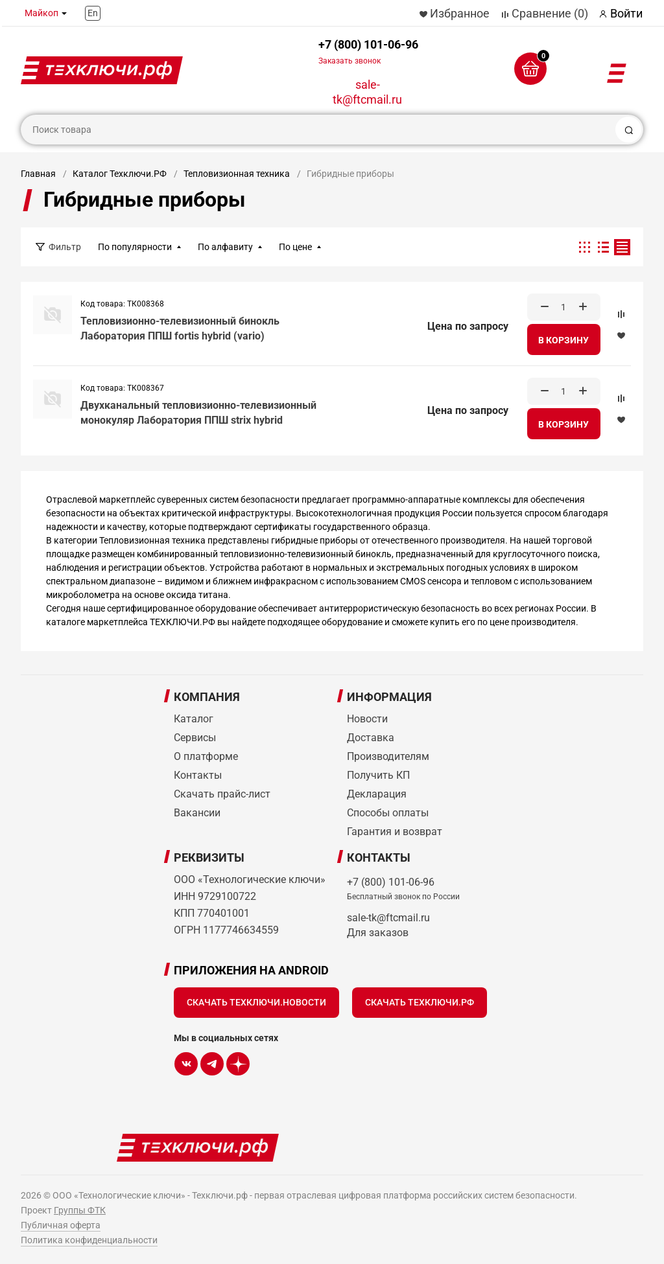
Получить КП (378, 775)
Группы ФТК (80, 1210)
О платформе (206, 756)
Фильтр (65, 247)
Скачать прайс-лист (222, 794)
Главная (38, 173)
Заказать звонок (349, 60)
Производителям (388, 756)
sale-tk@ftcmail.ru (367, 92)
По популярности (135, 247)
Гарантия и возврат (394, 831)
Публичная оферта (61, 1225)
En (93, 13)
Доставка (370, 737)
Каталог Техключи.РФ (120, 173)
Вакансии (197, 813)
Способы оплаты (388, 813)
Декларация (377, 794)
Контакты (198, 775)
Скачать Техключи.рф (419, 1002)
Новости (367, 719)
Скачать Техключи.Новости (256, 1002)
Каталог (193, 719)
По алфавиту (225, 247)
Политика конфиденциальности (89, 1240)
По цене (295, 247)
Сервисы (195, 737)
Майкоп (41, 13)
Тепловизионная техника (237, 173)
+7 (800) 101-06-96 (368, 51)
